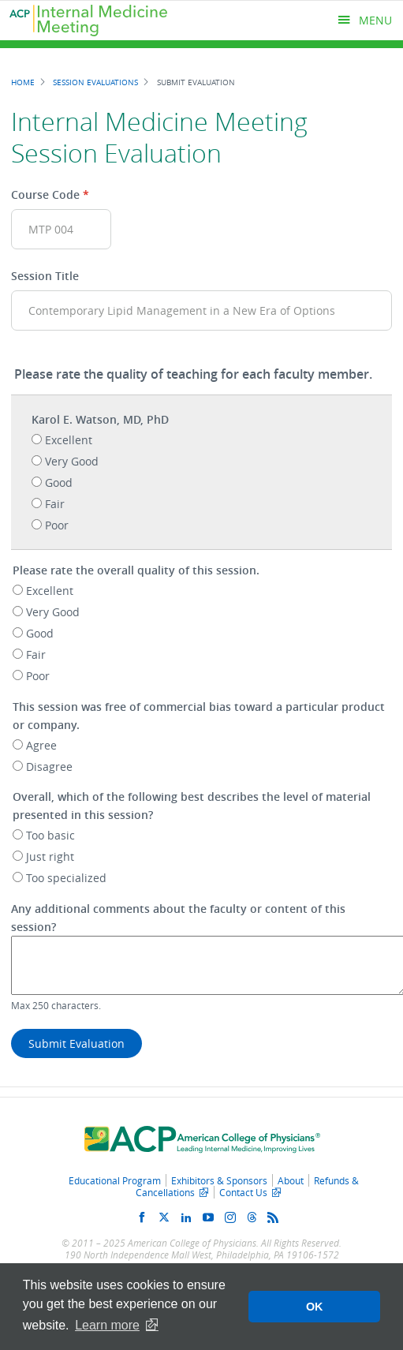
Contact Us (243, 1192)
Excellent (68, 439)
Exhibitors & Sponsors (219, 1180)
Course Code (45, 194)
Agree (41, 745)
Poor (57, 525)
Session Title (45, 275)
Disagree (49, 766)
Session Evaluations (95, 82)
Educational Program (115, 1180)
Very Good (72, 461)
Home (23, 82)
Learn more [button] (107, 1325)
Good (59, 482)
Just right (50, 856)
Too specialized (66, 877)
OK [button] (314, 1306)
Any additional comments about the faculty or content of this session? (178, 917)
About (291, 1180)
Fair (55, 503)
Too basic (50, 835)
